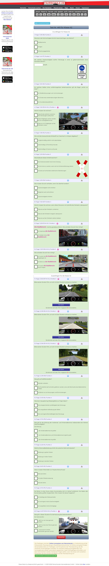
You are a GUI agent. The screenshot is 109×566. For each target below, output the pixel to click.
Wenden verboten (43, 383)
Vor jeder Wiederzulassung (45, 478)
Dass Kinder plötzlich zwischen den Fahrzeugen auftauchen (46, 114)
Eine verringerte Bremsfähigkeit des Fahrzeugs (51, 414)
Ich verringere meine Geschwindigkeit (48, 501)
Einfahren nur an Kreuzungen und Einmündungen (52, 392)
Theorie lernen (58, 8)
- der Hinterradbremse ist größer (47, 439)
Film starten (61, 304)
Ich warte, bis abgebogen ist (47, 257)
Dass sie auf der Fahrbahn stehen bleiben (49, 218)
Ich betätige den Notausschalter (47, 497)
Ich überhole (47, 231)
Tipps (66, 8)
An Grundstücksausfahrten (45, 102)
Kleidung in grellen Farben (45, 452)
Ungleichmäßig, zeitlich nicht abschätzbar (49, 140)
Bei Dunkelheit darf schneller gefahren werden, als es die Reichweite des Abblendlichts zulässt (62, 387)
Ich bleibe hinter (44, 236)
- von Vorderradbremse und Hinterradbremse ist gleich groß (54, 435)
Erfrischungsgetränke (44, 51)
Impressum (85, 8)
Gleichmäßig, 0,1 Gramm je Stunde (47, 149)
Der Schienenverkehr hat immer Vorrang (49, 162)
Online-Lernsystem (7, 13)
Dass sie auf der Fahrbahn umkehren (48, 209)
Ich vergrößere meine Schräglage (47, 506)
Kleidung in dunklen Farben (46, 461)
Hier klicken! (7, 19)
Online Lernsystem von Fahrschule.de (61, 543)
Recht (72, 8)
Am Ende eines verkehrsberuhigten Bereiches (50, 97)
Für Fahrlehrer (47, 8)
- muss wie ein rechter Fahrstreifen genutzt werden (46, 530)
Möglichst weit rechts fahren (46, 192)
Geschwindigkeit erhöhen (45, 196)
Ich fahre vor (47, 262)
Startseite (23, 8)
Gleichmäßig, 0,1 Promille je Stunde (47, 144)
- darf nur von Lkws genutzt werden (45, 521)
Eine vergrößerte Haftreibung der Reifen (49, 409)
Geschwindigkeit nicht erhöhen (46, 187)
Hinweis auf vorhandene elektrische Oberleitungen (52, 170)
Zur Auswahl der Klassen (42, 23)
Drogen (40, 46)
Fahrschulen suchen (34, 8)
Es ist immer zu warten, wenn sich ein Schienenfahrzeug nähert (55, 166)
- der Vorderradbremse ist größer (47, 430)
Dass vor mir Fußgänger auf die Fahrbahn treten (46, 124)
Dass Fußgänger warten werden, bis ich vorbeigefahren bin (47, 119)
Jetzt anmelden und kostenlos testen (46, 555)
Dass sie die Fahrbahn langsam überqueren (50, 213)
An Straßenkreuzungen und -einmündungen (50, 93)
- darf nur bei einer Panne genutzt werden (47, 525)
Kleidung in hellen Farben (45, 456)
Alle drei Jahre (42, 482)
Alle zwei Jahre (42, 473)
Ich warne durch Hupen (46, 266)
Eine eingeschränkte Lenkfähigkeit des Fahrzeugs (52, 405)
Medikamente (42, 42)
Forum (78, 8)
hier (84, 564)
